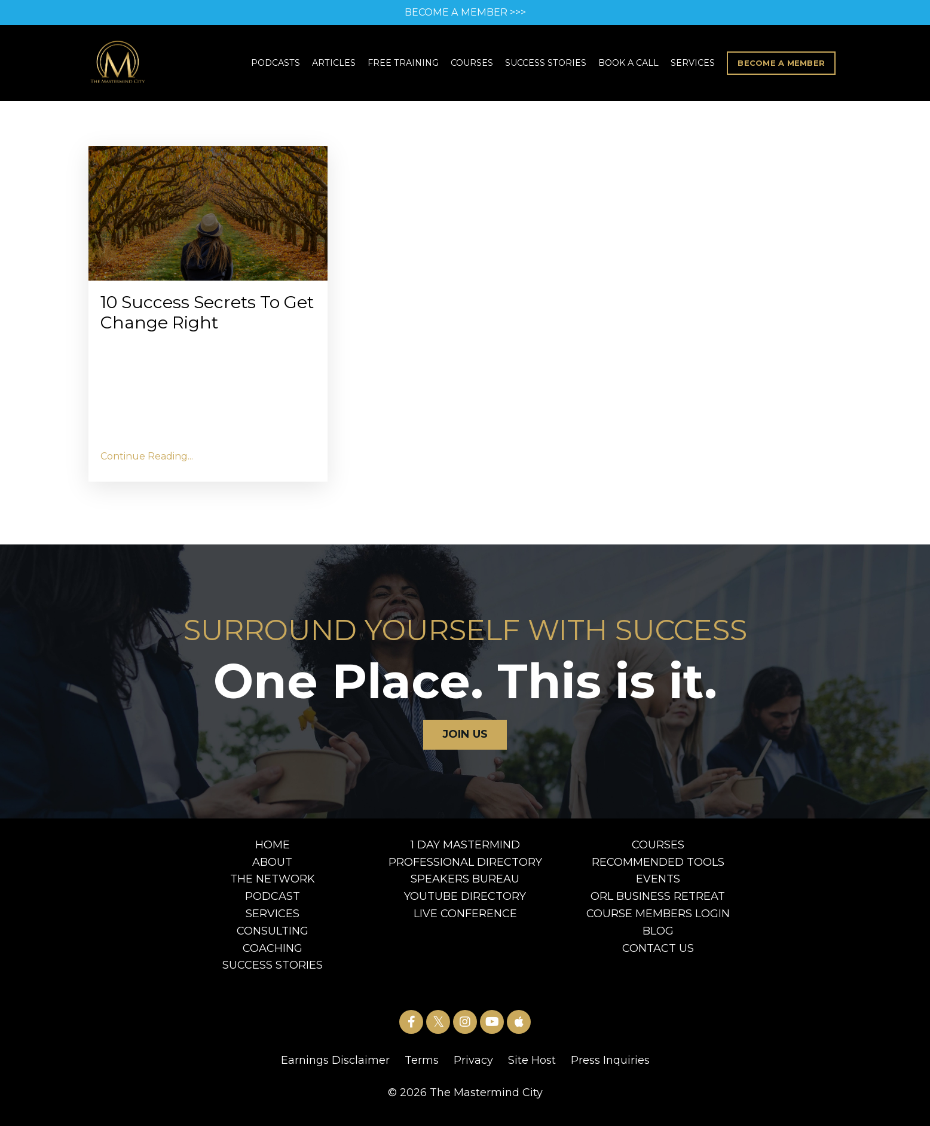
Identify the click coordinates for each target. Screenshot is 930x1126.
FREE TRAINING (406, 64)
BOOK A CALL (631, 64)
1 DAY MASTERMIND (465, 851)
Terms (422, 1067)
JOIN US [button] (465, 741)
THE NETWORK (272, 886)
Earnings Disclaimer (335, 1067)
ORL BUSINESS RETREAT (658, 903)
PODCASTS (279, 64)
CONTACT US (658, 954)
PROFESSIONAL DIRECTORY (465, 868)
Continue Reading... (146, 462)
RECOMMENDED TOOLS (658, 868)
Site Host (532, 1067)
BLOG (658, 937)
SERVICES (696, 64)
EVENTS (658, 886)
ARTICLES (337, 64)
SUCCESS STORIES (548, 64)
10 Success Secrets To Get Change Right (201, 317)
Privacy (473, 1067)
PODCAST (272, 903)
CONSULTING (272, 937)
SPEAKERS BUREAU (465, 886)
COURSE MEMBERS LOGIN (658, 920)
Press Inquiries (610, 1067)
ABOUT (272, 868)
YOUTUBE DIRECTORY (465, 903)
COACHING (272, 954)
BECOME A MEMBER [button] (783, 64)
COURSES (474, 64)
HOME (272, 851)
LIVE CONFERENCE (465, 920)
